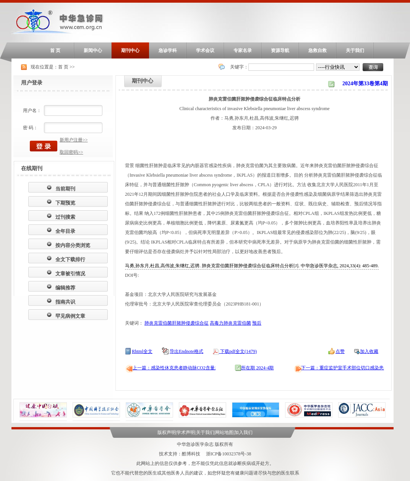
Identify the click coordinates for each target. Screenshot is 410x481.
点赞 (340, 351)
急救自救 (317, 50)
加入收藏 (369, 351)
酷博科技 (191, 454)
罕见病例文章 (70, 316)
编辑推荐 (65, 288)
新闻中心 (93, 50)
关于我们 (355, 50)
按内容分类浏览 (72, 245)
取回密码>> (71, 152)
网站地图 (224, 432)
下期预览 (65, 203)
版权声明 (166, 432)
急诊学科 (168, 50)
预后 (256, 323)
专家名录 (242, 50)
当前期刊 (65, 189)
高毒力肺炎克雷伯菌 (230, 323)
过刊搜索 (65, 217)
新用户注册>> (74, 140)
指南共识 (65, 302)
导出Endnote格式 (186, 351)
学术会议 (205, 50)
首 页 (55, 50)
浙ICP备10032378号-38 (228, 454)
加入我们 (243, 432)
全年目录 (65, 231)
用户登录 (31, 83)
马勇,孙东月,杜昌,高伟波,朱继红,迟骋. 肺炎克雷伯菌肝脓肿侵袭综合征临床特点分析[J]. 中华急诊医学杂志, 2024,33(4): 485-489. (252, 265)
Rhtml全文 (142, 351)
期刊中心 (130, 50)
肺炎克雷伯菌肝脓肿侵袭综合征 (176, 323)
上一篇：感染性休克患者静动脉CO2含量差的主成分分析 (190, 367)
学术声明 (186, 432)
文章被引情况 (70, 273)
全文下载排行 (70, 259)
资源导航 (280, 50)
